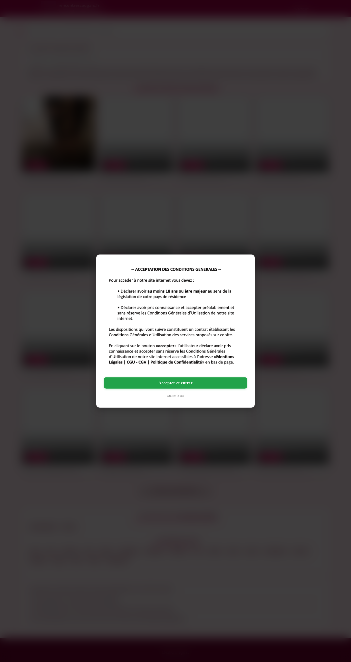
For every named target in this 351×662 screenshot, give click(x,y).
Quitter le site (175, 395)
